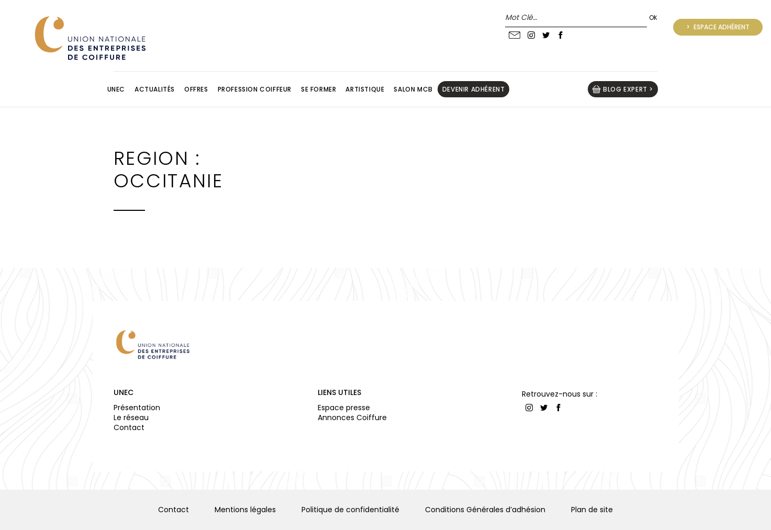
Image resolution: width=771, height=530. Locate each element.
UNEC (123, 392)
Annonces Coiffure (352, 417)
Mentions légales (245, 509)
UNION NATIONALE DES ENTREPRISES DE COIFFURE (89, 38)
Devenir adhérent (473, 89)
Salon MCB (413, 89)
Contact (129, 427)
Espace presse (344, 407)
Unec (116, 89)
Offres (196, 89)
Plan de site (592, 509)
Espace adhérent (721, 26)
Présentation (137, 407)
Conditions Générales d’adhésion (485, 509)
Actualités (155, 89)
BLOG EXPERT (625, 89)
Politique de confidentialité (350, 509)
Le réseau (131, 417)
